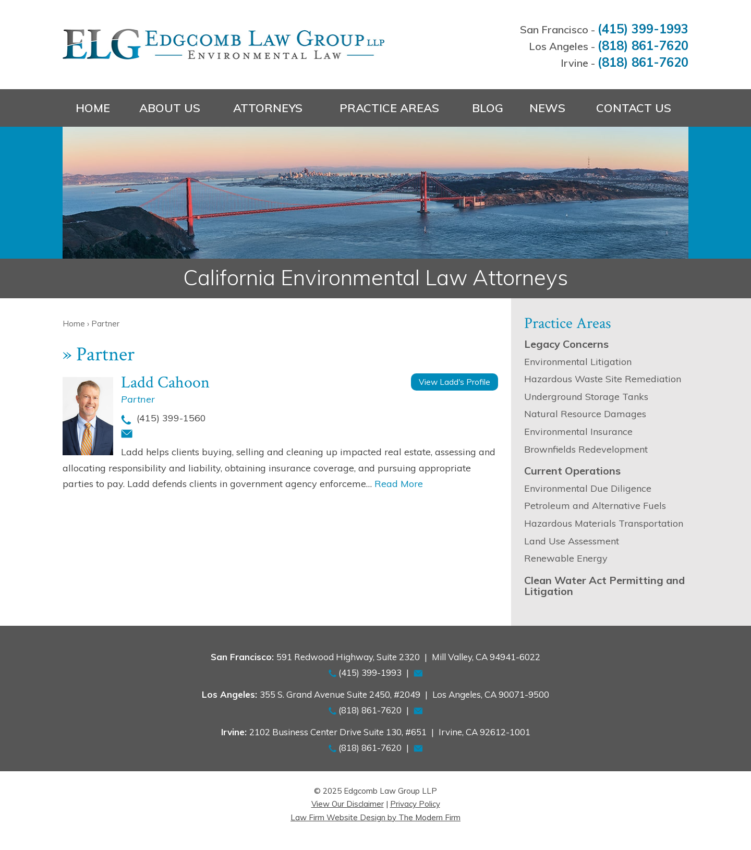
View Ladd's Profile (454, 382)
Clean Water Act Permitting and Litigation (604, 586)
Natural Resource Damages (585, 414)
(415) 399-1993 (643, 29)
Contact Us (633, 108)
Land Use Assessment (571, 541)
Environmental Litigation (578, 362)
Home (93, 108)
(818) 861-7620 (643, 45)
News (547, 108)
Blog (487, 108)
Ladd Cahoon (165, 382)
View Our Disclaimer (347, 804)
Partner (138, 399)
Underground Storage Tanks (586, 397)
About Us (169, 108)
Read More (398, 484)
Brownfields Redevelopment (586, 449)
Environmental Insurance (578, 432)
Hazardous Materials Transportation (603, 523)
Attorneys (267, 108)
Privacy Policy (415, 804)
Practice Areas (389, 108)
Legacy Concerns (566, 343)
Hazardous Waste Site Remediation (602, 379)
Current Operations (572, 470)
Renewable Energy (566, 558)
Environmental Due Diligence (587, 488)
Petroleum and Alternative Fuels (595, 506)
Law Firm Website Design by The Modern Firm (375, 817)
